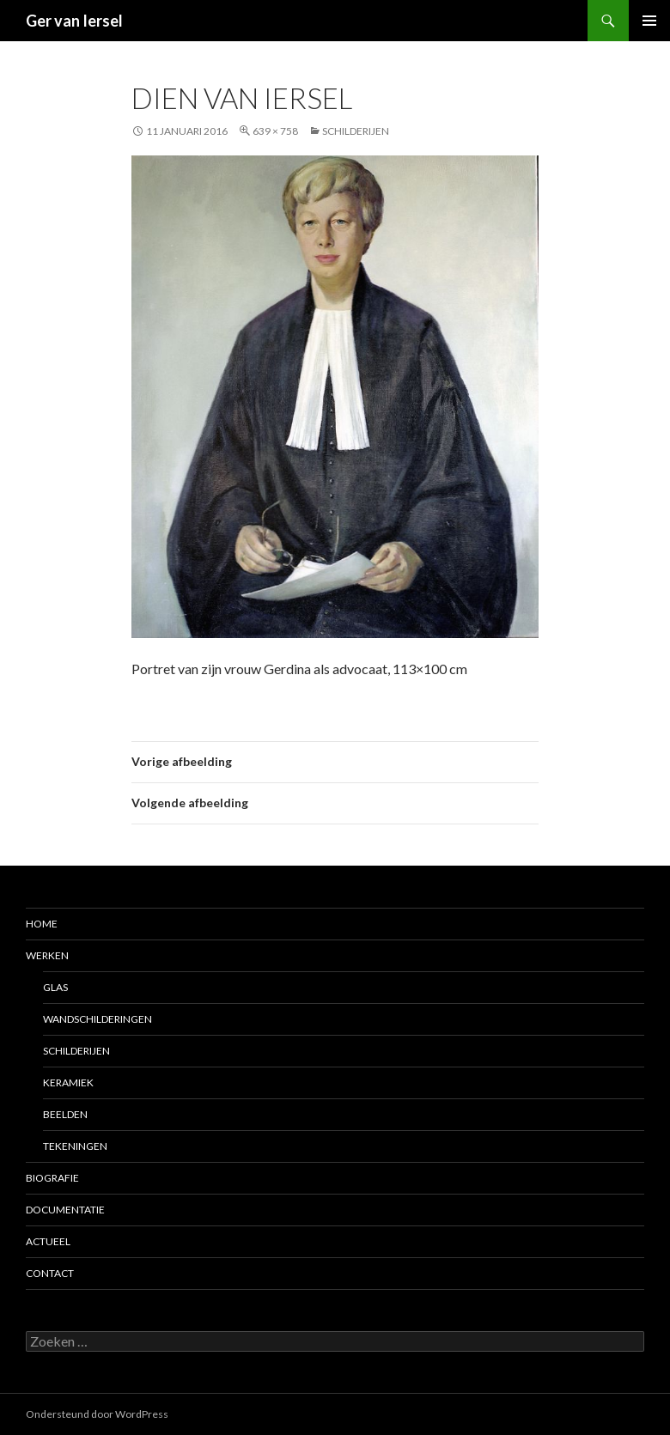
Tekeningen (75, 1146)
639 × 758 (275, 131)
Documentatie (65, 1209)
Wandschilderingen (97, 1018)
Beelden (65, 1114)
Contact (50, 1273)
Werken (47, 955)
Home (42, 923)
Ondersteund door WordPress (97, 1414)
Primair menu (649, 20)
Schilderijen (355, 131)
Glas (55, 987)
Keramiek (68, 1082)
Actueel (48, 1241)
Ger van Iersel (74, 20)
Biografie (52, 1177)
